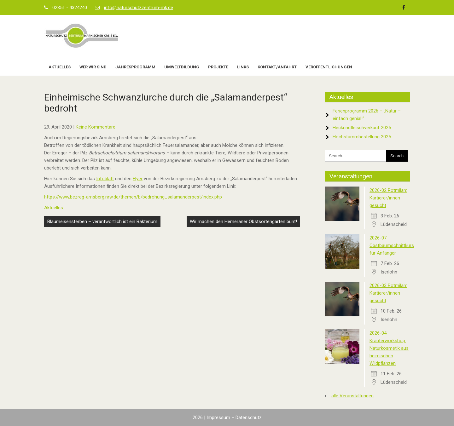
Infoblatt (105, 178)
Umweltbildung (181, 67)
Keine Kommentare (95, 127)
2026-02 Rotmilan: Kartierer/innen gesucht (388, 197)
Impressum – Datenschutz (234, 417)
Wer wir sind (93, 67)
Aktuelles (60, 67)
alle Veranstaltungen (352, 396)
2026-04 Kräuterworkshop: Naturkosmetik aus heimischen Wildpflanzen (389, 348)
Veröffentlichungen (329, 67)
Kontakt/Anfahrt (277, 67)
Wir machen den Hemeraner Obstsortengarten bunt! (243, 221)
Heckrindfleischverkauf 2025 (362, 127)
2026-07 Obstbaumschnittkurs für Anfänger (392, 245)
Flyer (138, 178)
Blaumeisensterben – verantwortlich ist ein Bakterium (102, 221)
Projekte (218, 67)
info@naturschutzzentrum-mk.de (138, 7)
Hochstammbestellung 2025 (362, 137)
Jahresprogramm (135, 67)
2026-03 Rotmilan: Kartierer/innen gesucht (388, 293)
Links (243, 67)
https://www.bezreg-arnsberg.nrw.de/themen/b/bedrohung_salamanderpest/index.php (133, 197)
